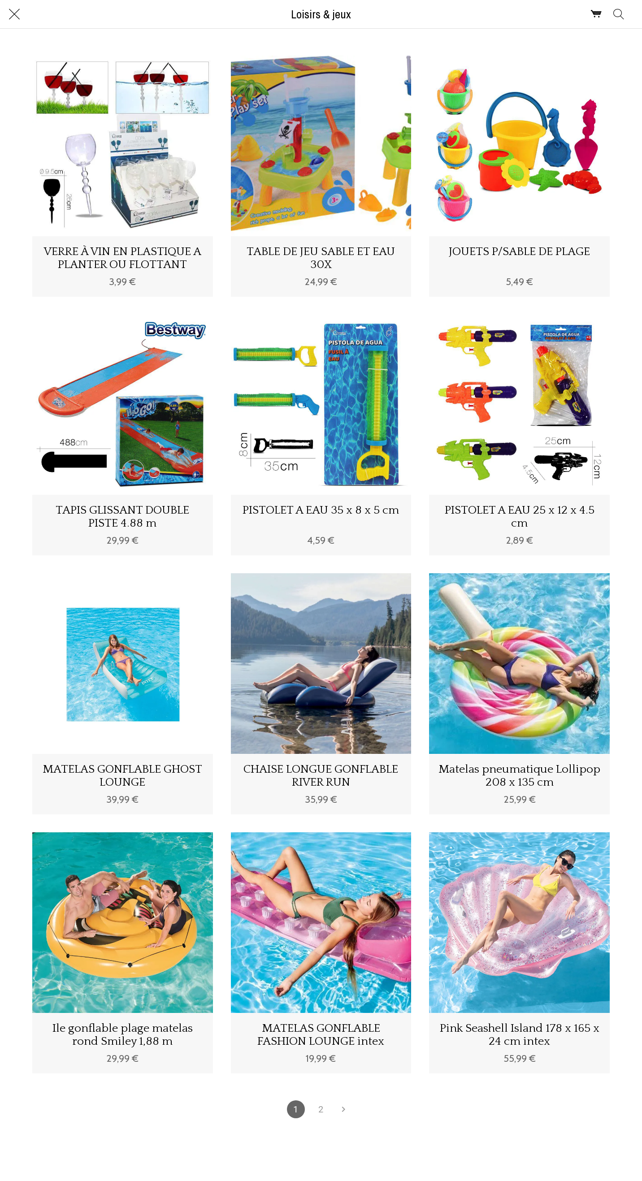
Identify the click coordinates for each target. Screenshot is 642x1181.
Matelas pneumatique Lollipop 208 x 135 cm (519, 776)
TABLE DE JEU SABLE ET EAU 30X (321, 258)
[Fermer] (14, 14)
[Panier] (596, 14)
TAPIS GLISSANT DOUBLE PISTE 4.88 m (122, 517)
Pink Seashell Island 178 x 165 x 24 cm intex (519, 1035)
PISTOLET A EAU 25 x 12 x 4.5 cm (519, 517)
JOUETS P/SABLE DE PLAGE (519, 251)
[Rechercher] (618, 14)
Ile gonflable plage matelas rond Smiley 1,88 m (122, 1035)
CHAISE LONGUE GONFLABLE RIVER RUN (320, 776)
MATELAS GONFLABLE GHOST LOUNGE (122, 776)
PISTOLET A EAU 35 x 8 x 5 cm (321, 510)
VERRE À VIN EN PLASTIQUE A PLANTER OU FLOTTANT (122, 258)
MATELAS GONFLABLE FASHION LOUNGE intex (320, 1035)
